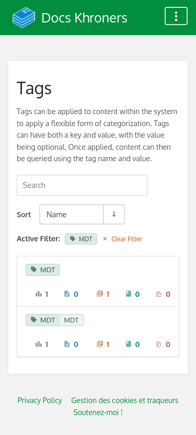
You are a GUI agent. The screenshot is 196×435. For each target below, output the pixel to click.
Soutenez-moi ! (97, 412)
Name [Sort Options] (57, 214)
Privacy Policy (40, 400)
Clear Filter (122, 239)
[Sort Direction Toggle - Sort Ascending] (113, 214)
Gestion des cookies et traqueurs (124, 400)
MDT (81, 239)
